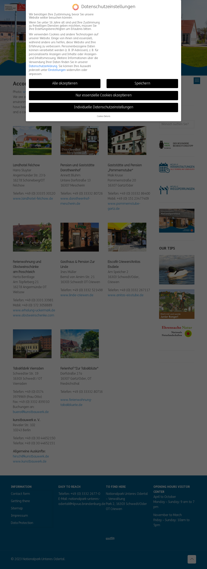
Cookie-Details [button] (103, 116)
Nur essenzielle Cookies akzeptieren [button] (104, 95)
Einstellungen (57, 70)
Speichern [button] (142, 83)
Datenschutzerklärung (43, 66)
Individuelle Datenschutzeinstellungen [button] (103, 107)
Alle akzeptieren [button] (64, 83)
